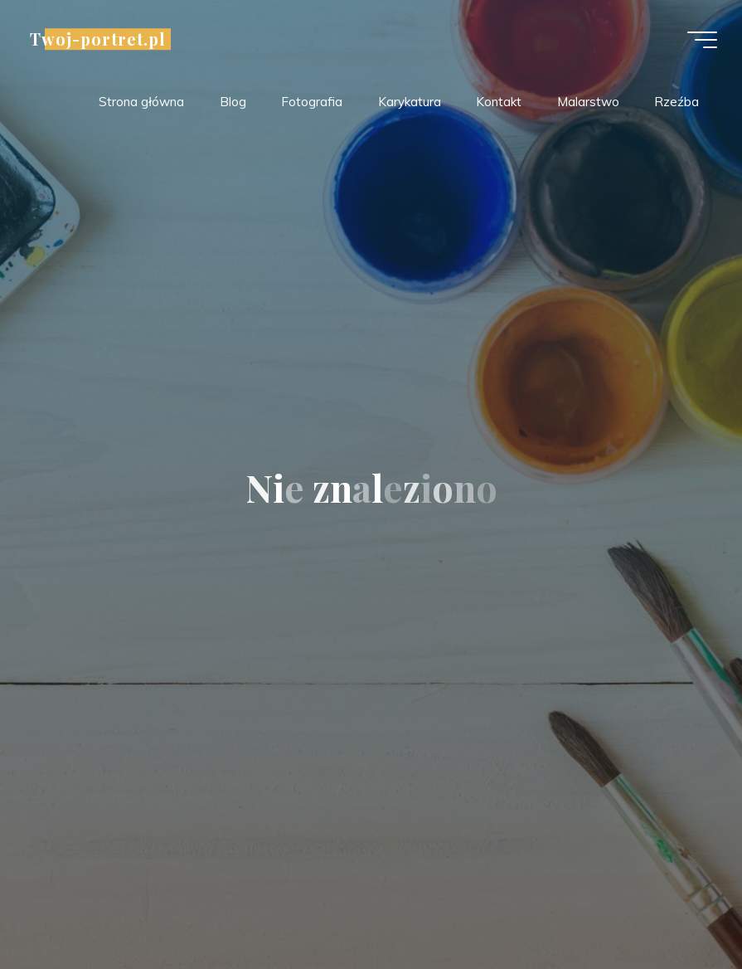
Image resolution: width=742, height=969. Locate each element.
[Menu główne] (702, 40)
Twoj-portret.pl (98, 39)
